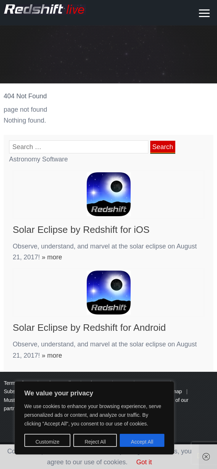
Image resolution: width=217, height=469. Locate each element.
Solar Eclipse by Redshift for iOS (81, 229)
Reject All (95, 442)
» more (51, 257)
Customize (48, 442)
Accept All (142, 442)
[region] (94, 417)
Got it (144, 462)
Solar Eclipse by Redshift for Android (89, 327)
